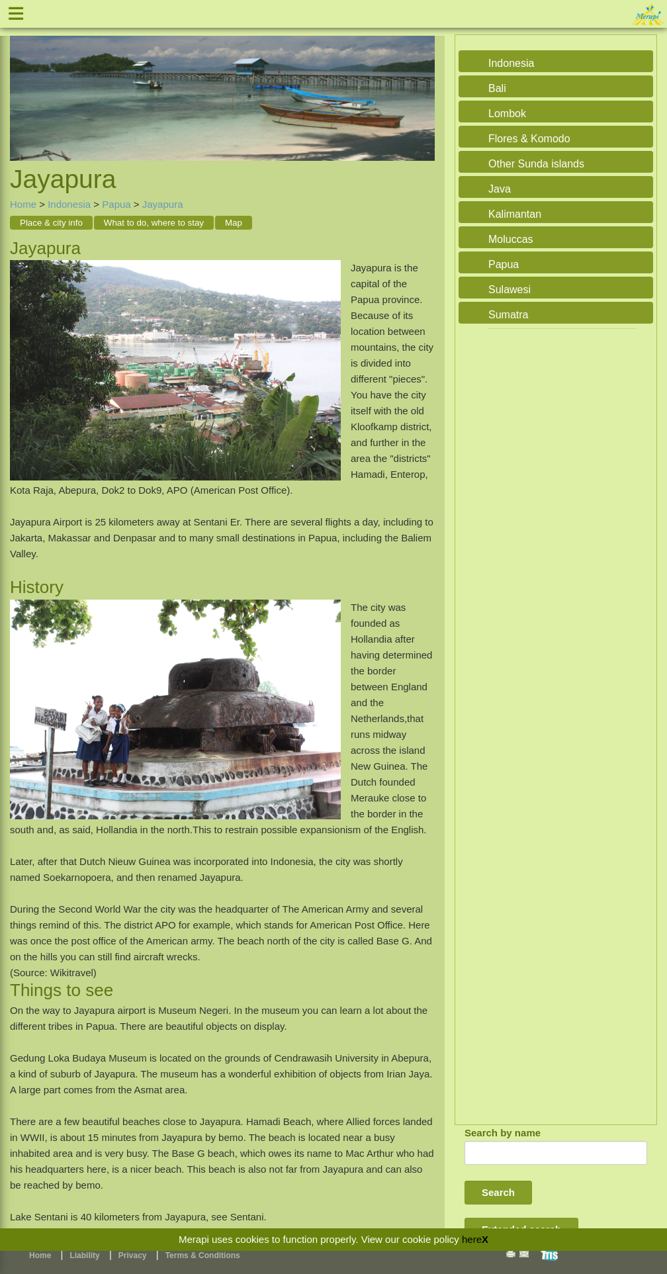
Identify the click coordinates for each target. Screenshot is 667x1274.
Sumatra (508, 314)
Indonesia (69, 204)
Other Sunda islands (536, 163)
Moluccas (510, 239)
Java (499, 189)
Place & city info (51, 223)
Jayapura (162, 204)
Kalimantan (514, 214)
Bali (497, 88)
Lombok (507, 113)
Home (23, 204)
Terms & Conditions (202, 1255)
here (472, 1239)
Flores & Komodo (529, 138)
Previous (23, 84)
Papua (116, 204)
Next (421, 84)
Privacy (132, 1255)
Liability (84, 1255)
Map (233, 223)
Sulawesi (509, 289)
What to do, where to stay (154, 223)
